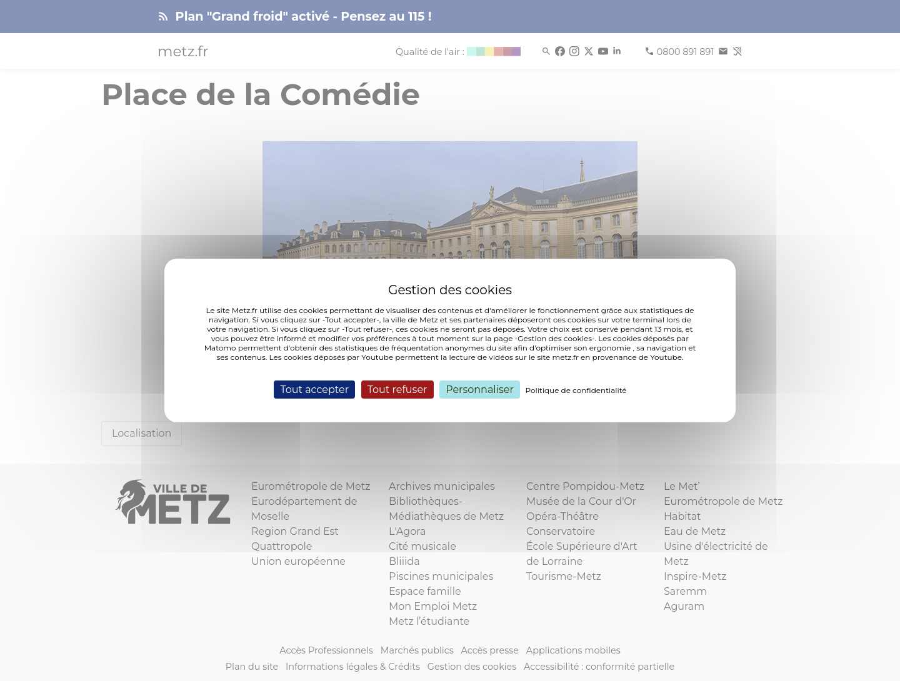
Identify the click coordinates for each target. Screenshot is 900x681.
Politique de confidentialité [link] (576, 390)
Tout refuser (398, 389)
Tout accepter (314, 389)
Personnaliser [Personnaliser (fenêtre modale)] (480, 389)
